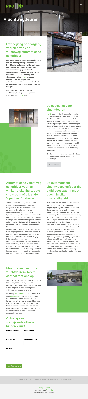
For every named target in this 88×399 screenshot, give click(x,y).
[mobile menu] (80, 5)
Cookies (47, 388)
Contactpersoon (13, 331)
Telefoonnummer (31, 339)
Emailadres (11, 339)
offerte (20, 95)
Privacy (40, 388)
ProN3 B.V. (49, 390)
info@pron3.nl (15, 296)
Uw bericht (10, 348)
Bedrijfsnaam (29, 331)
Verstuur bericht (14, 366)
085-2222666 (20, 294)
